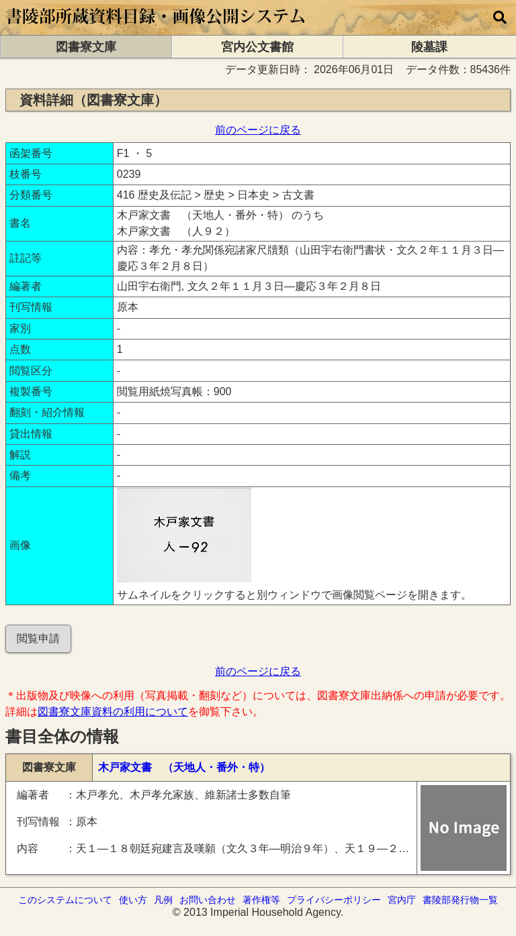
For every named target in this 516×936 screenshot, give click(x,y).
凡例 (163, 899)
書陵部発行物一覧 (460, 899)
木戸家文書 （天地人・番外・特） (184, 767)
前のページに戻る (258, 130)
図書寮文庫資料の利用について (113, 711)
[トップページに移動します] (156, 28)
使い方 (133, 899)
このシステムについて (65, 899)
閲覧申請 (38, 638)
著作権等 (261, 899)
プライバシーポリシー (334, 899)
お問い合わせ (207, 899)
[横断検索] (500, 17)
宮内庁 (402, 899)
